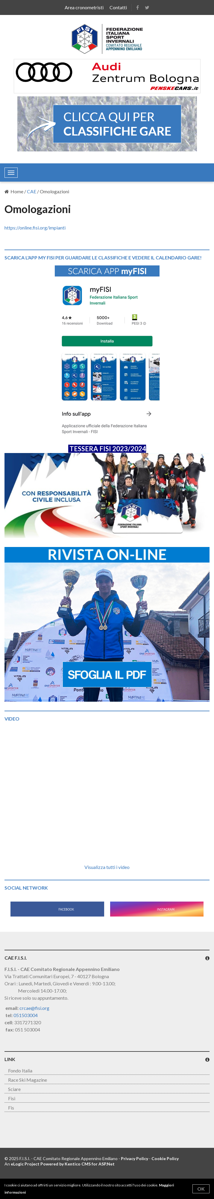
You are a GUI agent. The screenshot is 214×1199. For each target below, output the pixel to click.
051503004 (25, 1015)
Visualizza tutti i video (107, 867)
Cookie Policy (165, 1158)
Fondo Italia (20, 1070)
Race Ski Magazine (27, 1080)
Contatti (118, 7)
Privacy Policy (134, 1158)
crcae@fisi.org (34, 1008)
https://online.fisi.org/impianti (35, 227)
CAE (31, 191)
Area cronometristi (84, 7)
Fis (11, 1107)
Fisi (11, 1098)
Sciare (14, 1089)
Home (13, 191)
